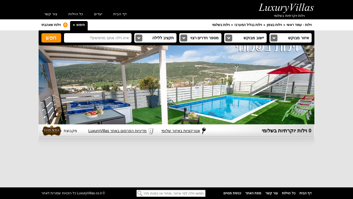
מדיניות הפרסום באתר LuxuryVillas (115, 129)
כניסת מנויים (232, 193)
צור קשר (50, 14)
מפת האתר (253, 193)
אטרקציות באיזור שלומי (180, 131)
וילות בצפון (274, 25)
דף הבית (120, 14)
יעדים (98, 14)
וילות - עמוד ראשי (299, 25)
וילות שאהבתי (54, 25)
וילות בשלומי (221, 25)
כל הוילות (75, 14)
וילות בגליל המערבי (248, 25)
